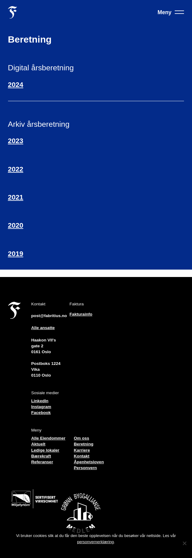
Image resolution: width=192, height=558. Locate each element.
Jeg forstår (96, 550)
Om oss (81, 438)
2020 (15, 225)
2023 (15, 141)
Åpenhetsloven (89, 462)
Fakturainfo (81, 314)
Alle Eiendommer (48, 438)
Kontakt (82, 456)
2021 (15, 197)
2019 (15, 254)
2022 (15, 169)
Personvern (85, 467)
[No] (184, 543)
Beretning (83, 444)
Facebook (41, 412)
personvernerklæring (95, 541)
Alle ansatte (43, 327)
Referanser (42, 462)
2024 (15, 85)
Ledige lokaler (45, 450)
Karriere (82, 450)
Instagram (41, 406)
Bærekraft (41, 456)
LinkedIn (39, 401)
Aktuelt (38, 444)
